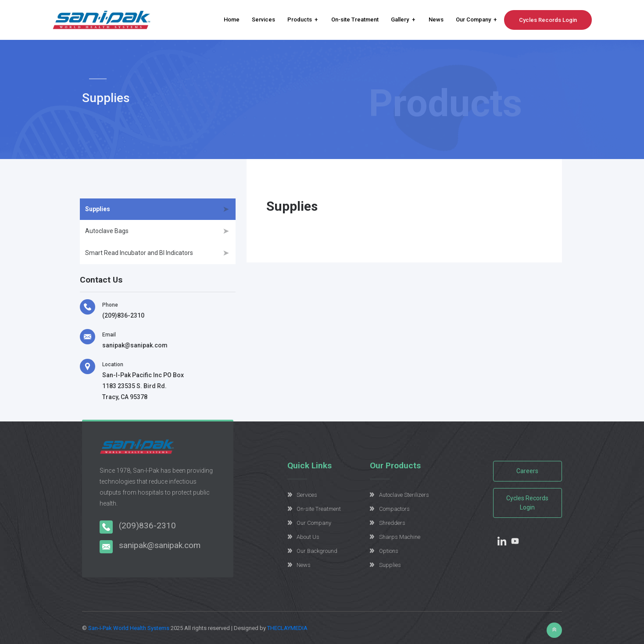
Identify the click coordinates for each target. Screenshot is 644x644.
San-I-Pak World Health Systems (128, 628)
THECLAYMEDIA (287, 628)
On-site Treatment (355, 19)
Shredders (392, 523)
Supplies (97, 208)
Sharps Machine (399, 537)
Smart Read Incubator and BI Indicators (139, 252)
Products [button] (299, 19)
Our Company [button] (473, 19)
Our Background (317, 551)
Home (232, 19)
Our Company (314, 523)
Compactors (394, 509)
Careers (527, 470)
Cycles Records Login (548, 20)
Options (388, 551)
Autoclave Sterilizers (404, 495)
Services (263, 19)
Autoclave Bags (107, 230)
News (436, 19)
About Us (308, 537)
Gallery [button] (400, 19)
